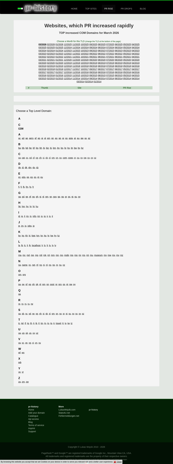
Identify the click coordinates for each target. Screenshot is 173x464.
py (74, 284)
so (60, 313)
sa (19, 313)
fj (21, 187)
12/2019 (68, 63)
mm (53, 255)
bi (44, 148)
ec (19, 177)
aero (31, 138)
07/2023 (110, 50)
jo (25, 226)
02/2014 (89, 81)
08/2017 (102, 69)
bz (82, 148)
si (43, 313)
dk (26, 167)
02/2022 (51, 57)
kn (42, 235)
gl (43, 196)
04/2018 (135, 66)
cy (92, 158)
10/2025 (85, 44)
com (65, 158)
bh (40, 148)
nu (60, 265)
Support (32, 431)
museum (98, 255)
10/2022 (85, 53)
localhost (36, 245)
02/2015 (51, 78)
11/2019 (76, 63)
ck (47, 158)
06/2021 (119, 57)
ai (42, 138)
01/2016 (59, 75)
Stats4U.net (64, 413)
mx (113, 255)
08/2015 (102, 75)
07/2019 (110, 63)
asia (71, 138)
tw (69, 323)
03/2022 (42, 57)
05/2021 (127, 57)
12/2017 (68, 69)
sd (30, 313)
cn (57, 158)
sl (49, 313)
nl (47, 265)
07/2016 (110, 72)
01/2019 (59, 66)
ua (19, 333)
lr (42, 245)
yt (23, 372)
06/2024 (119, 47)
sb (23, 313)
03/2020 (42, 63)
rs (25, 304)
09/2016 (93, 72)
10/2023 (85, 50)
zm (23, 382)
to (48, 323)
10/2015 (85, 75)
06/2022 (119, 53)
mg (36, 255)
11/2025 (76, 44)
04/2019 (135, 63)
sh (40, 313)
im (27, 216)
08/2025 (102, 44)
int (38, 216)
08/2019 (102, 63)
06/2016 (119, 72)
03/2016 (42, 75)
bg (37, 148)
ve (26, 343)
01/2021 (59, 60)
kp (45, 235)
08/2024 (102, 47)
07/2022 (110, 53)
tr (54, 323)
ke (19, 235)
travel (58, 323)
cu (78, 158)
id (19, 216)
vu (40, 343)
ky (55, 235)
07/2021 (110, 57)
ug (23, 333)
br (65, 148)
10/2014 (85, 78)
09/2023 (93, 50)
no (50, 265)
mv (105, 255)
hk (19, 206)
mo (61, 255)
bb (23, 148)
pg (30, 284)
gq (62, 196)
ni (44, 265)
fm (27, 187)
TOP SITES (91, 8)
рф (19, 362)
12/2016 (68, 72)
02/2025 (51, 47)
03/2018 (42, 69)
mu (91, 255)
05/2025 (127, 44)
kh (26, 235)
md (28, 255)
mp (71, 255)
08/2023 (102, 50)
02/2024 (51, 50)
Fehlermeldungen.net (69, 416)
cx (88, 158)
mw (109, 255)
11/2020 (76, 60)
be (30, 148)
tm (42, 323)
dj (23, 167)
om (19, 274)
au (78, 138)
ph (33, 284)
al (45, 138)
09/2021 (93, 57)
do (34, 167)
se (33, 313)
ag (39, 138)
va (19, 343)
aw (82, 138)
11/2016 (76, 72)
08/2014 (102, 78)
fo (30, 187)
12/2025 (68, 44)
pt (67, 284)
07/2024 (110, 47)
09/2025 (93, 44)
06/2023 (119, 50)
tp (51, 323)
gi (40, 196)
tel (22, 323)
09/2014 (93, 78)
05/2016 (127, 72)
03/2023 (42, 53)
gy (79, 196)
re (19, 304)
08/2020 (102, 60)
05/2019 (127, 63)
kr (48, 235)
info (34, 216)
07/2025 (110, 44)
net (33, 265)
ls (45, 245)
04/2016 (135, 72)
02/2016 (51, 75)
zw (27, 382)
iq (45, 216)
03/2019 (42, 66)
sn (57, 313)
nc (30, 265)
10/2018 (85, 66)
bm (54, 148)
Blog (30, 422)
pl (40, 284)
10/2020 (85, 60)
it (52, 216)
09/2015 (93, 75)
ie (22, 216)
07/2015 (110, 75)
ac (19, 138)
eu (41, 177)
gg (33, 196)
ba (19, 148)
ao (56, 138)
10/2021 (85, 57)
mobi (66, 255)
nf (37, 265)
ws (23, 352)
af (35, 138)
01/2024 (59, 50)
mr (80, 255)
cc (27, 158)
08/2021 (102, 57)
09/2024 (93, 47)
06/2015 (119, 75)
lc (25, 245)
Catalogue (33, 416)
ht (34, 206)
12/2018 (68, 66)
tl (38, 323)
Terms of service (36, 425)
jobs (30, 226)
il (24, 216)
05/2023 (127, 50)
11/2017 (76, 69)
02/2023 (51, 53)
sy (80, 313)
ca (19, 158)
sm (53, 313)
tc (19, 323)
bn (58, 148)
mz (121, 255)
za (19, 382)
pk (37, 284)
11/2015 (76, 75)
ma (19, 255)
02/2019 (51, 66)
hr (31, 206)
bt (72, 148)
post (52, 284)
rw (32, 304)
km (37, 235)
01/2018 (59, 69)
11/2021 (76, 57)
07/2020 (110, 60)
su (70, 313)
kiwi (33, 235)
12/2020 (68, 60)
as (66, 138)
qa (19, 294)
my (117, 255)
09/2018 (93, 66)
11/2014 (76, 78)
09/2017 (93, 69)
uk (27, 333)
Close (118, 462)
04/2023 (135, 50)
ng (40, 265)
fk (24, 187)
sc (26, 313)
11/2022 (76, 53)
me (32, 255)
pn (47, 284)
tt (63, 323)
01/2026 (59, 44)
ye (19, 372)
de (19, 167)
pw (70, 284)
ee (28, 177)
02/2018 (51, 69)
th (31, 323)
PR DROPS (126, 8)
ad (23, 138)
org (24, 274)
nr (57, 265)
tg (28, 323)
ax (85, 138)
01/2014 (97, 81)
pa (19, 284)
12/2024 (68, 47)
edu (23, 177)
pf (26, 284)
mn (57, 255)
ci (43, 158)
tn (45, 323)
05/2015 (127, 75)
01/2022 (59, 57)
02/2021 (51, 60)
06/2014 (119, 78)
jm (22, 226)
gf (30, 196)
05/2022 (127, 53)
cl (49, 158)
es (35, 177)
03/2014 (80, 81)
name (24, 265)
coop (70, 158)
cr (75, 158)
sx (76, 313)
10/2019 (85, 63)
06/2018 (119, 66)
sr (63, 313)
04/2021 (135, 57)
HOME (74, 8)
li (27, 245)
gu (76, 196)
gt (72, 196)
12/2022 (68, 53)
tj (33, 323)
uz (37, 333)
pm (43, 284)
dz (37, 167)
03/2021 (42, 60)
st (66, 313)
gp (59, 196)
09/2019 (93, 63)
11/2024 (76, 47)
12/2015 (68, 75)
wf (19, 352)
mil (40, 255)
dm (29, 167)
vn (36, 343)
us (30, 333)
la (19, 245)
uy (34, 333)
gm (46, 196)
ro (22, 304)
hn (27, 206)
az (89, 138)
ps (64, 284)
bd (27, 148)
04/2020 (135, 60)
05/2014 (127, 78)
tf (25, 323)
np (53, 265)
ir (47, 216)
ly (55, 245)
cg (37, 158)
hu (37, 206)
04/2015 (135, 75)
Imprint (31, 428)
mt (87, 255)
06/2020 (119, 60)
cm (53, 158)
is (50, 216)
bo (62, 148)
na (19, 265)
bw (75, 148)
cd (30, 158)
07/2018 (110, 66)
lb (22, 245)
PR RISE (108, 8)
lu (50, 245)
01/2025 (59, 47)
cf (33, 158)
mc (24, 255)
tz (72, 323)
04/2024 (135, 47)
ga (19, 196)
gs (69, 196)
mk (44, 255)
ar (63, 138)
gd (23, 196)
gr (66, 196)
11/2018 (76, 66)
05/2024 (127, 47)
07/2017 (110, 69)
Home (31, 409)
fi (18, 187)
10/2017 (85, 69)
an (52, 138)
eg (31, 177)
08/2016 (102, 72)
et (38, 177)
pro (59, 284)
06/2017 (119, 69)
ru (29, 304)
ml (49, 255)
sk (47, 313)
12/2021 (68, 57)
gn (51, 196)
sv (73, 313)
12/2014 (68, 78)
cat (23, 158)
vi (33, 343)
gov (55, 196)
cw (85, 158)
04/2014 (135, 78)
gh (37, 196)
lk (30, 245)
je (19, 226)
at (75, 138)
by (79, 148)
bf (34, 148)
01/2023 (59, 53)
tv (65, 323)
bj (51, 148)
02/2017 (51, 72)
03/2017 (42, 72)
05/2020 (127, 60)
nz (64, 265)
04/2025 (135, 44)
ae (26, 138)
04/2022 (135, 53)
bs (68, 148)
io (42, 216)
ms (83, 255)
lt (47, 245)
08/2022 (102, 53)
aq (60, 138)
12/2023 (68, 50)
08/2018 (102, 66)
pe (23, 284)
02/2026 (51, 44)
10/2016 (85, 72)
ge (27, 196)
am (48, 138)
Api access (33, 419)
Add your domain (36, 413)
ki (29, 235)
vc (23, 343)
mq (75, 255)
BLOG (143, 8)
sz (83, 313)
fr (33, 187)
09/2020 (93, 60)
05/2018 (127, 66)
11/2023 (76, 50)
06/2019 (119, 63)
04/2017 (135, 69)
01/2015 (59, 78)
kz (58, 235)
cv (81, 158)
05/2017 (127, 69)
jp (33, 226)
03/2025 (42, 47)
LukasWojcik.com (67, 409)
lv (52, 245)
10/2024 (85, 47)
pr (56, 284)
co (60, 158)
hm (23, 206)
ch (40, 158)
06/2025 (119, 44)
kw (51, 235)
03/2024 (42, 50)
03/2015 (42, 78)
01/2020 (59, 63)
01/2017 (59, 72)
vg (30, 343)
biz (47, 148)
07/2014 (110, 78)
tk (36, 323)
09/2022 (93, 53)
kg (23, 235)
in (31, 216)
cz (95, 158)
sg (37, 313)
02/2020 (51, 63)
